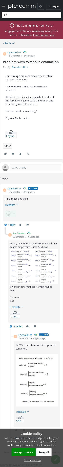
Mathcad (10, 43)
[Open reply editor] (31, 167)
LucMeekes (19, 233)
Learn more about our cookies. (39, 445)
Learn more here (43, 35)
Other (7, 145)
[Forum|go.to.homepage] (19, 6)
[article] (31, 207)
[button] (4, 7)
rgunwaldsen (15, 52)
